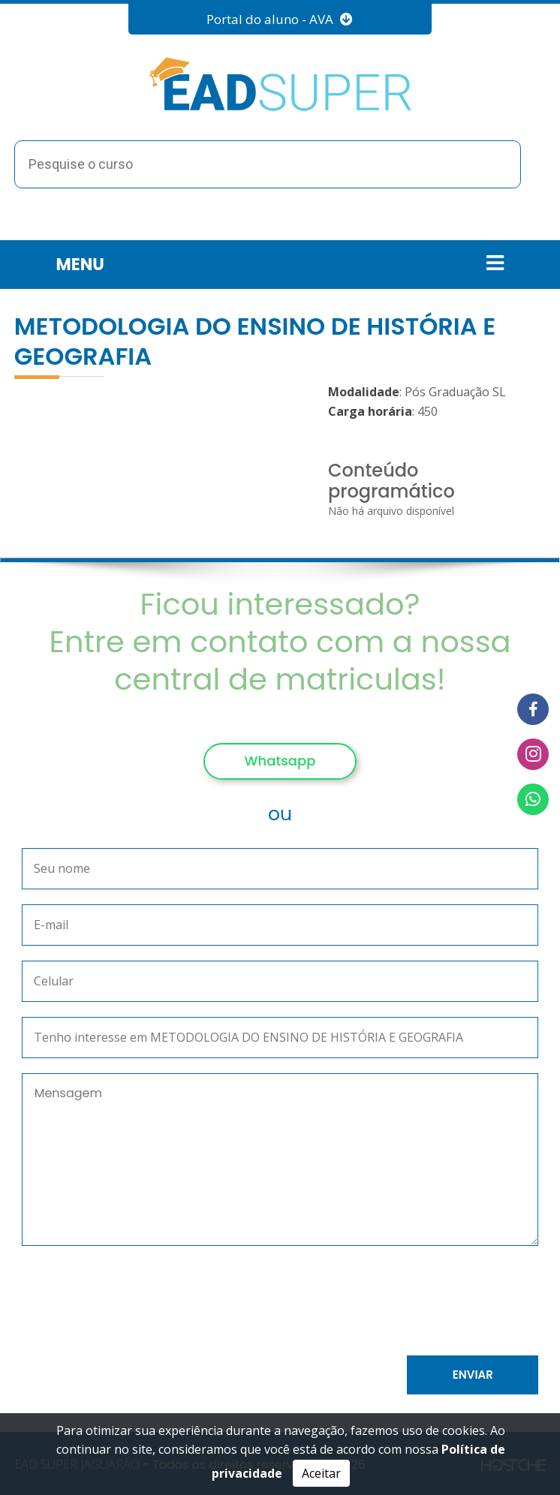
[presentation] (188, 1303)
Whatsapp (280, 760)
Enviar (473, 1374)
